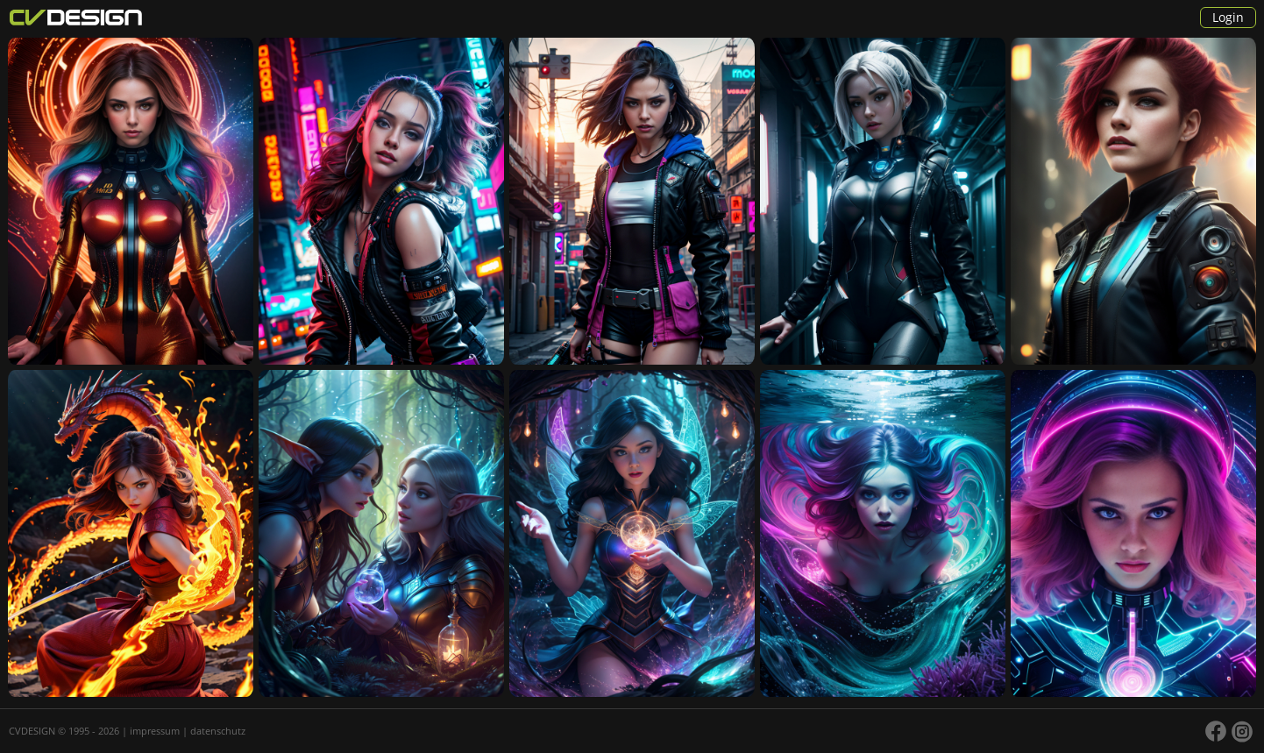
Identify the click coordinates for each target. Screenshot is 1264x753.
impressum (155, 730)
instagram (1242, 731)
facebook (1216, 731)
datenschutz (217, 730)
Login (1228, 17)
